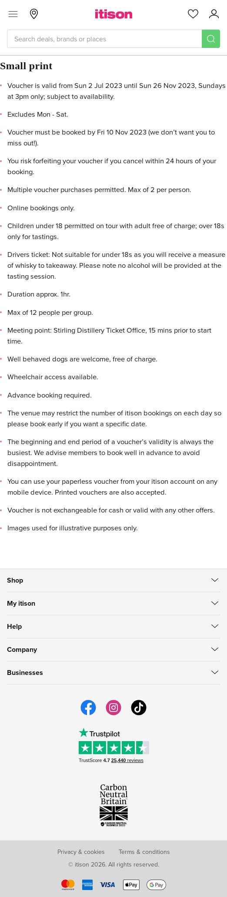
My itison (21, 603)
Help (14, 626)
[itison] (113, 14)
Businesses (25, 673)
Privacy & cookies (81, 851)
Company (22, 649)
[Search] (211, 39)
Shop (15, 580)
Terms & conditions (144, 851)
